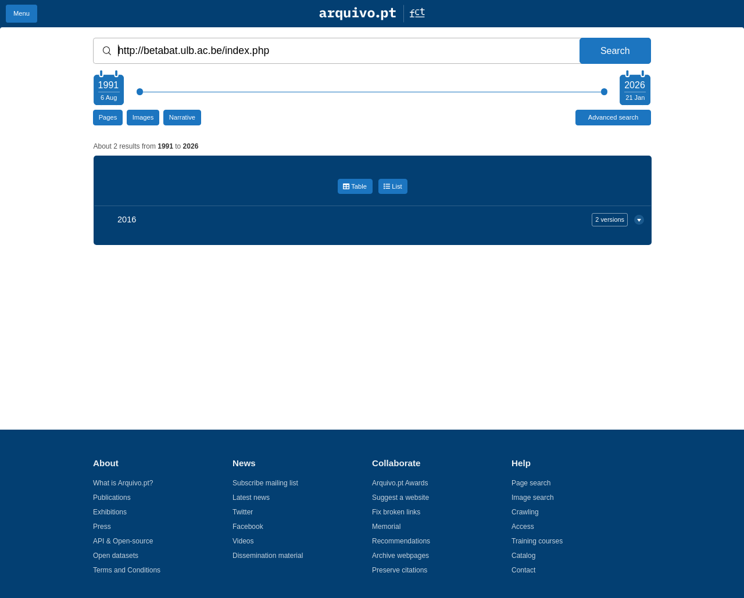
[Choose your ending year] (635, 89)
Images (143, 117)
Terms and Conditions (126, 570)
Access (523, 527)
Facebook (248, 527)
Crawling (525, 512)
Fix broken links (396, 512)
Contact (523, 570)
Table (355, 186)
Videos (243, 541)
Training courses (537, 541)
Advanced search (613, 117)
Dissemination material (268, 556)
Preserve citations (399, 570)
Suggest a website (400, 497)
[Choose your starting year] (108, 89)
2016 (372, 219)
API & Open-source (123, 541)
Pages (108, 117)
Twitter (243, 512)
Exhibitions (110, 512)
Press (102, 527)
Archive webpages (400, 556)
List (393, 186)
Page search (531, 483)
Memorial (386, 527)
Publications (112, 497)
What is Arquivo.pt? (123, 483)
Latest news (251, 497)
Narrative (182, 117)
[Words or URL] (372, 51)
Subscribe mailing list (265, 483)
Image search (533, 497)
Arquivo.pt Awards (400, 483)
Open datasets (115, 556)
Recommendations (401, 541)
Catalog (523, 556)
